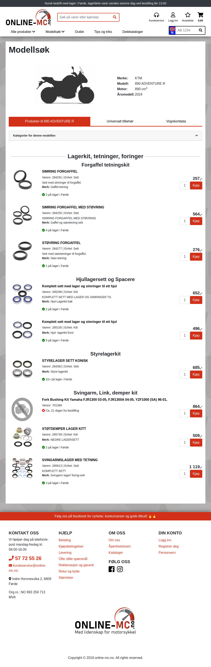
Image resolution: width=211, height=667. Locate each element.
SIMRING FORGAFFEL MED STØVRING (73, 207)
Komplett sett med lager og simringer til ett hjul (79, 286)
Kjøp (196, 185)
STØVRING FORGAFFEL (61, 243)
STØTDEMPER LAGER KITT (64, 429)
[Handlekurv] (200, 17)
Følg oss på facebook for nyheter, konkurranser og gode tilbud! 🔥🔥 (105, 516)
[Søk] (114, 17)
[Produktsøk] (84, 17)
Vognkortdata (176, 121)
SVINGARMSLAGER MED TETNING (70, 460)
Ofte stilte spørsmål (73, 559)
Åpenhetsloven (120, 546)
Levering (65, 552)
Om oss (114, 540)
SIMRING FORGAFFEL (60, 171)
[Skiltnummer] (185, 30)
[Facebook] (111, 570)
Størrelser (66, 577)
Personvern (167, 552)
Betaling (65, 540)
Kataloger (116, 552)
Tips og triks (103, 32)
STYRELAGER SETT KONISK (65, 360)
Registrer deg (169, 546)
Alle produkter (23, 32)
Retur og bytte (69, 571)
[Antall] (185, 185)
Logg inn (165, 540)
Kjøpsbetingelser (71, 546)
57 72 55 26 (25, 558)
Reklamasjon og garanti (76, 565)
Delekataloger (132, 32)
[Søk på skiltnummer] (200, 30)
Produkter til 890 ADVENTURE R (49, 121)
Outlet (79, 32)
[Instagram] (120, 570)
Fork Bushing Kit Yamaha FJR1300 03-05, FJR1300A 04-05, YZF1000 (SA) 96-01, (104, 399)
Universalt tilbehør (120, 121)
